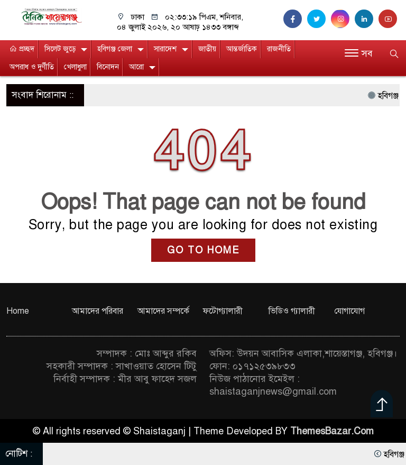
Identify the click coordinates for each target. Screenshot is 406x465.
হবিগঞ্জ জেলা (114, 48)
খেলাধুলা (75, 66)
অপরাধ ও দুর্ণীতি (32, 66)
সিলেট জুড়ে (60, 48)
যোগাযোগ (349, 311)
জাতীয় (207, 48)
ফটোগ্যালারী (223, 311)
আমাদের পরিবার (97, 311)
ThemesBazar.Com (332, 431)
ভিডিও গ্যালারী (292, 311)
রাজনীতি (279, 48)
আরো (136, 66)
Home (17, 311)
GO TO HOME (203, 250)
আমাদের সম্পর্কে (163, 311)
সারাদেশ (165, 48)
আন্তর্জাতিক (241, 48)
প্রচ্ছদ (22, 48)
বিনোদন (108, 66)
